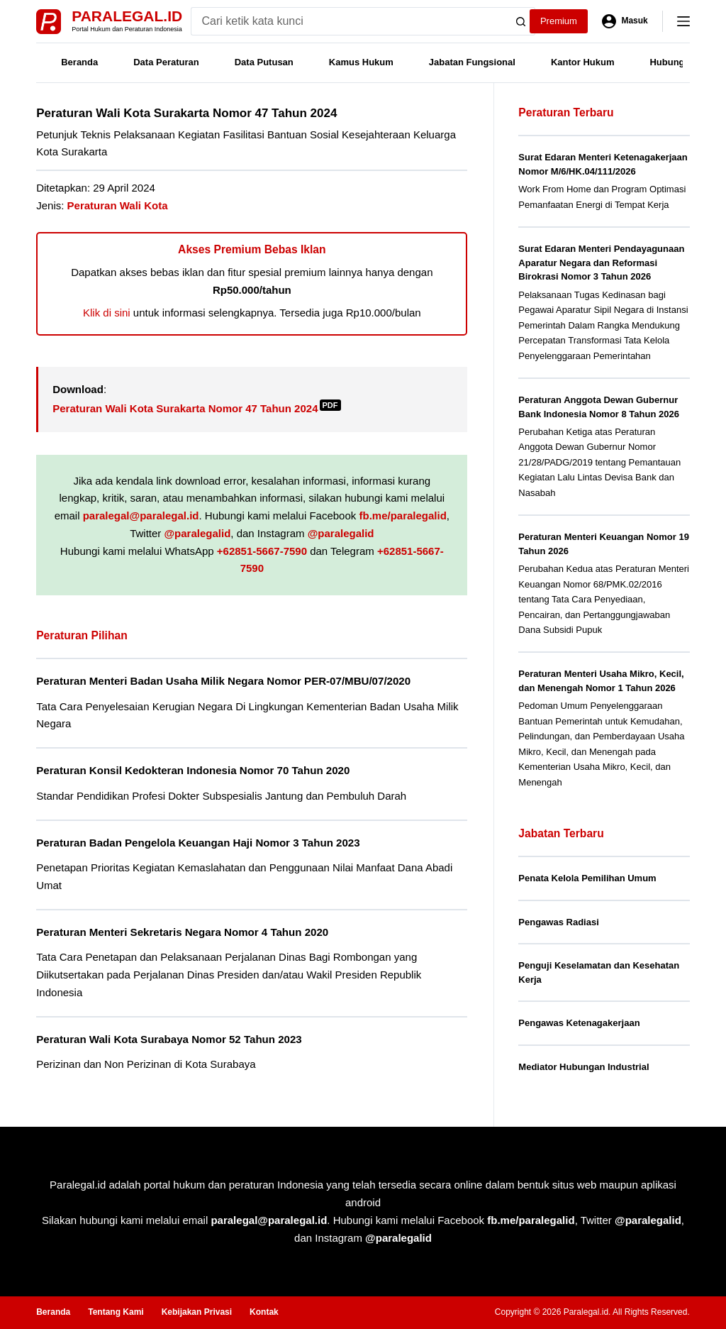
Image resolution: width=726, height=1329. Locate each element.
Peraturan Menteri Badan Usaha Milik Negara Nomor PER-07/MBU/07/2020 (223, 681)
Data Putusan (264, 62)
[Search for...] (349, 21)
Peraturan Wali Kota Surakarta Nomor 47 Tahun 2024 (196, 408)
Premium (558, 21)
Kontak (264, 1312)
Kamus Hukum (361, 62)
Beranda (79, 62)
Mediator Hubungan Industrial (583, 1066)
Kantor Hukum (583, 62)
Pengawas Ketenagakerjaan (579, 1023)
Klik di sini (106, 313)
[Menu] (683, 21)
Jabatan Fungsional (472, 62)
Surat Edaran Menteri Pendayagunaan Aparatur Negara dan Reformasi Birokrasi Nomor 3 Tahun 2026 (601, 262)
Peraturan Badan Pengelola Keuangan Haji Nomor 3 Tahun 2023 (197, 843)
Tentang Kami (115, 1312)
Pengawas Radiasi (558, 922)
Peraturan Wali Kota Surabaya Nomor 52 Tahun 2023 (169, 1039)
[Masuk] (625, 21)
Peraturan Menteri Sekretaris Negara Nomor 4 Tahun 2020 (182, 932)
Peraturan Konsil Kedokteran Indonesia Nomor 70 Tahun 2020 (193, 770)
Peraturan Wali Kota (117, 205)
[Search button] (521, 21)
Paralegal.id (127, 16)
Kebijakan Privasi (197, 1312)
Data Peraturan (166, 62)
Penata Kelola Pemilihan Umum (587, 878)
